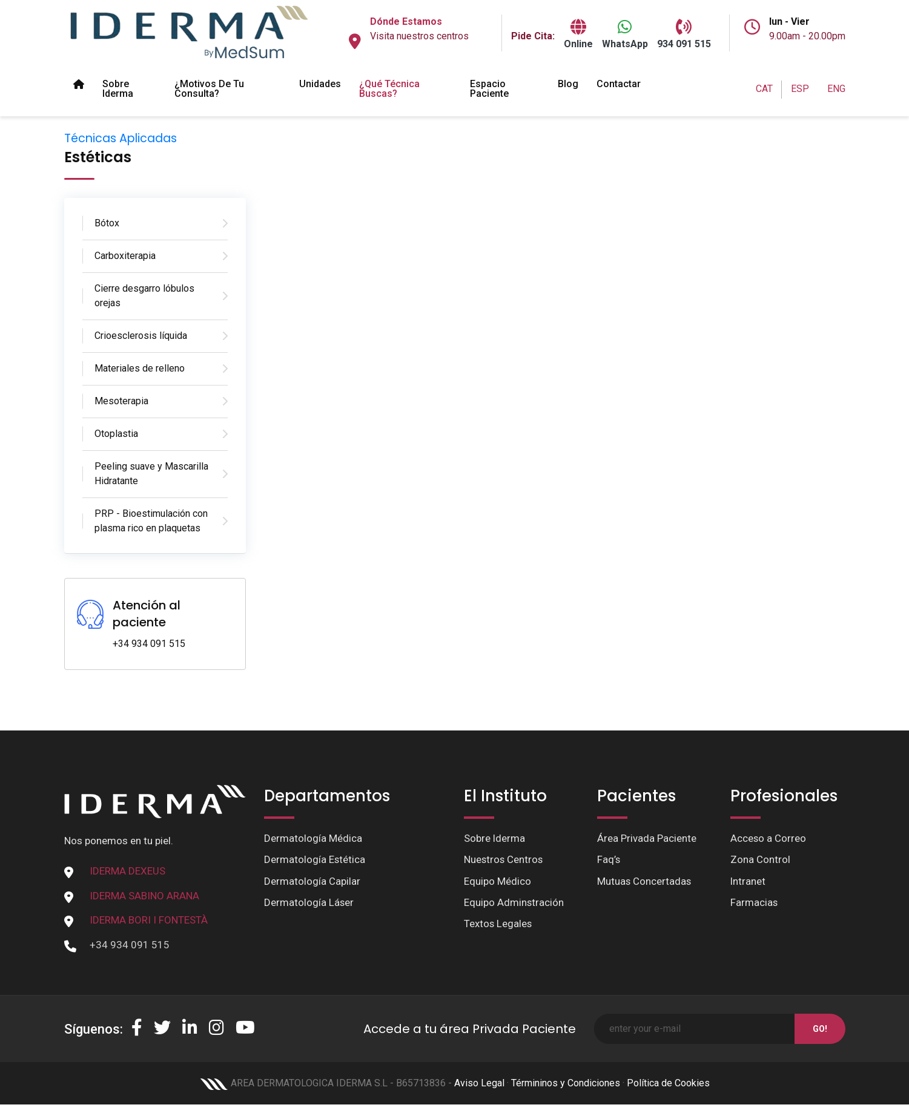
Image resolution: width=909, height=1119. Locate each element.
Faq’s (609, 860)
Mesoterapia (121, 401)
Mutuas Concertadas (644, 881)
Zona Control (760, 860)
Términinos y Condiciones (565, 1083)
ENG (836, 88)
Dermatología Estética (315, 860)
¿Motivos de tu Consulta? (209, 88)
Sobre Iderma (117, 88)
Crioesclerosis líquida (140, 335)
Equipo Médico (497, 881)
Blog (568, 84)
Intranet (748, 881)
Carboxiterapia (125, 255)
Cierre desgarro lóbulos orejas (144, 296)
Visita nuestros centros (419, 36)
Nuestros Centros (504, 860)
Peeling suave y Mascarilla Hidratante (151, 474)
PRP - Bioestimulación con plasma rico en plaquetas (151, 521)
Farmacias (754, 903)
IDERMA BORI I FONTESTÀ (149, 920)
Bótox (106, 223)
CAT (764, 88)
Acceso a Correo (768, 838)
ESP (800, 88)
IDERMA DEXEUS (127, 871)
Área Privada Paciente (646, 838)
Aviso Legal (479, 1083)
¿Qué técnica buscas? (389, 88)
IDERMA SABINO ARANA (144, 896)
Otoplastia (116, 433)
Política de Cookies (668, 1083)
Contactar (619, 84)
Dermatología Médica (313, 838)
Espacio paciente (489, 88)
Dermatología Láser (309, 903)
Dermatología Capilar (312, 881)
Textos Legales (498, 924)
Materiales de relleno (139, 368)
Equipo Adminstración (514, 903)
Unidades (320, 84)
